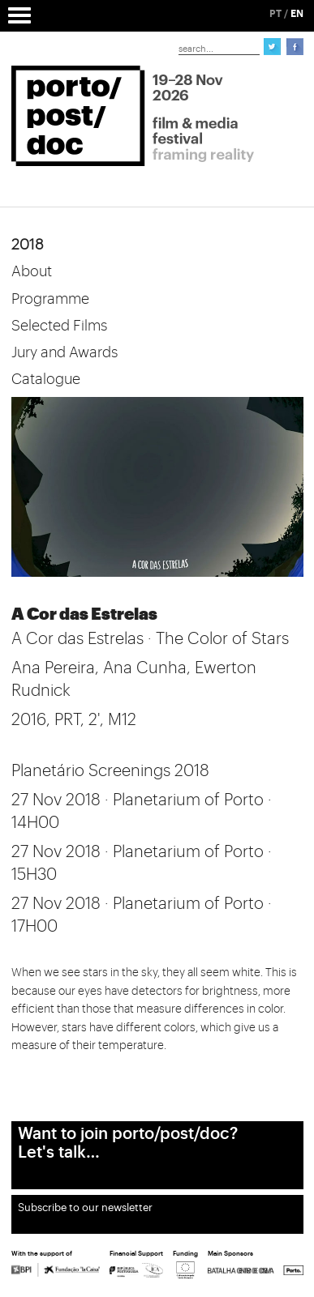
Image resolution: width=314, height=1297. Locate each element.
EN (296, 14)
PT (275, 14)
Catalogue (45, 379)
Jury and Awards (64, 352)
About (31, 271)
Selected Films (59, 325)
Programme (50, 299)
